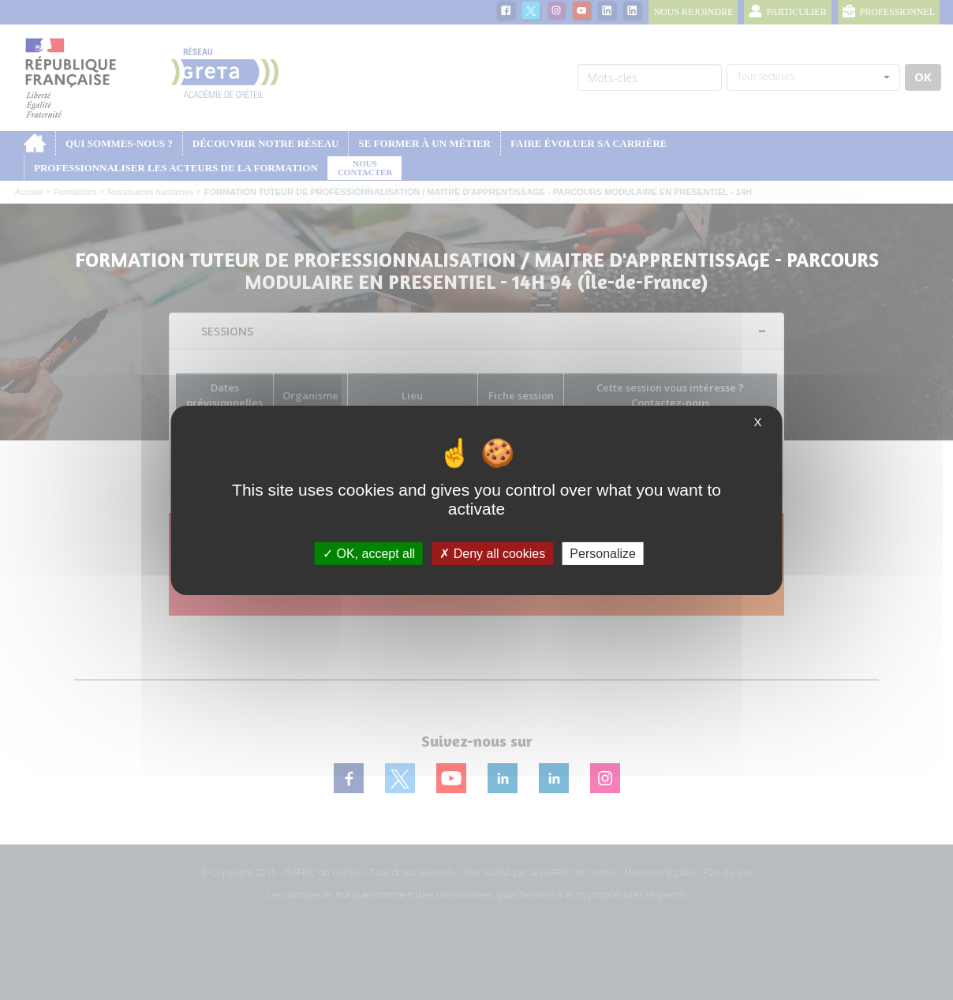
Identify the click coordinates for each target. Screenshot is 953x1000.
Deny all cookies (492, 553)
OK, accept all (369, 553)
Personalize (603, 553)
